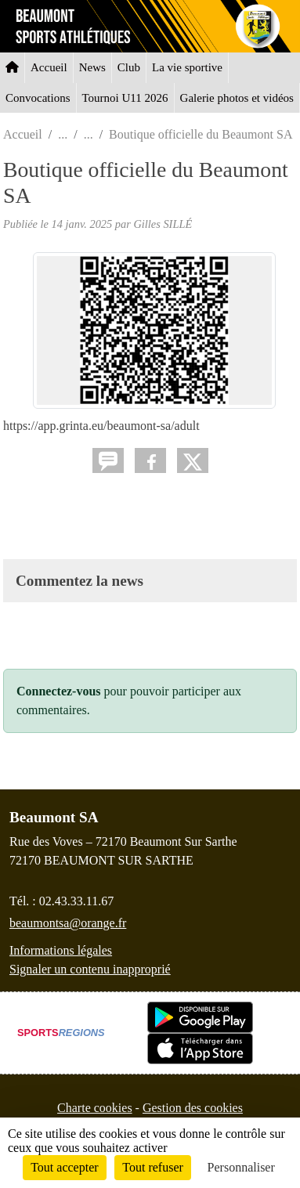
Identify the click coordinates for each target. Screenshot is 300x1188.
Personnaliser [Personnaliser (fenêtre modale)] (241, 1167)
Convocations (37, 98)
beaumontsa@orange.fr (67, 923)
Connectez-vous (58, 691)
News (92, 67)
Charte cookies (94, 1107)
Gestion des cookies (193, 1107)
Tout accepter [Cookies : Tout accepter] (64, 1167)
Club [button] (128, 67)
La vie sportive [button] (187, 67)
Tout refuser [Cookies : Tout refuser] (152, 1167)
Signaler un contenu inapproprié (90, 969)
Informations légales (60, 950)
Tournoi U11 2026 (125, 98)
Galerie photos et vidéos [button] (237, 98)
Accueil (49, 67)
